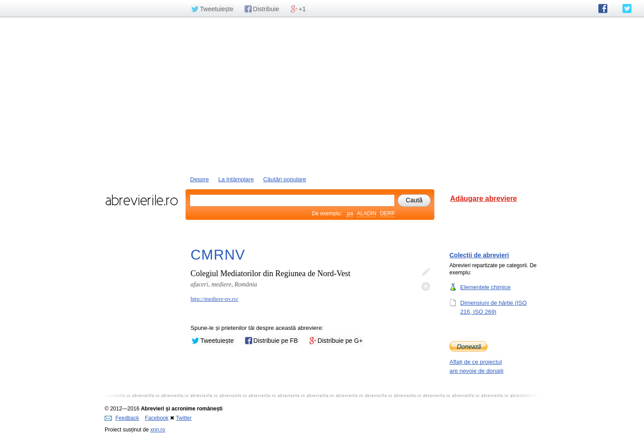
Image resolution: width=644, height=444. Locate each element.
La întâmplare (236, 179)
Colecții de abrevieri (479, 255)
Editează (425, 272)
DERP (387, 213)
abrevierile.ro (141, 200)
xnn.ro (157, 430)
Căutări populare (284, 179)
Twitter (183, 418)
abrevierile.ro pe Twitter (627, 8)
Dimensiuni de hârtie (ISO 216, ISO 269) (493, 307)
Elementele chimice (485, 286)
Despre (199, 179)
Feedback (122, 418)
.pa (349, 213)
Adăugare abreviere (483, 198)
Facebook (157, 418)
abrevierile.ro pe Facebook (602, 8)
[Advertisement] (322, 95)
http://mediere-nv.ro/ (214, 298)
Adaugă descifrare (425, 286)
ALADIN (366, 213)
